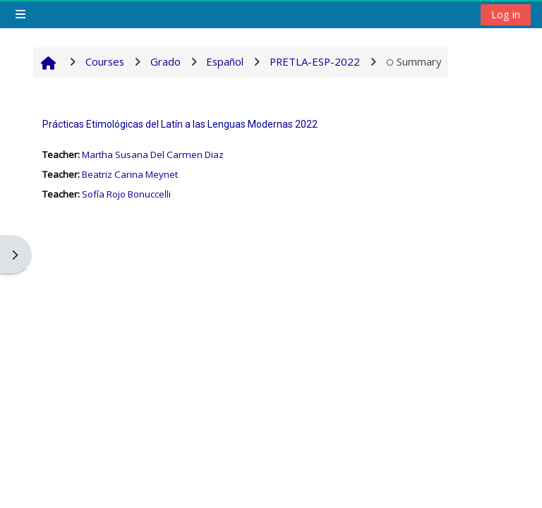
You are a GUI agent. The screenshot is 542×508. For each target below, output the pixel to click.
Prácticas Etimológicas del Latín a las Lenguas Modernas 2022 (180, 124)
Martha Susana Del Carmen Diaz (153, 154)
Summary (414, 61)
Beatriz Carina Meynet (130, 174)
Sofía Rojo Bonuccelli (126, 194)
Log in (505, 14)
